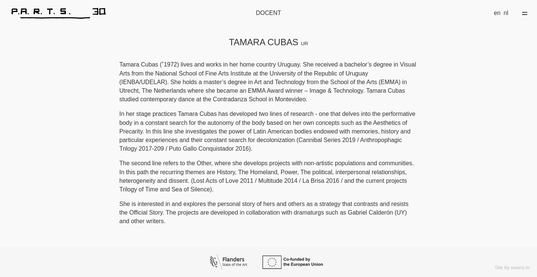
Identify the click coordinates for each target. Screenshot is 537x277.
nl (506, 13)
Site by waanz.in (512, 267)
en (497, 13)
